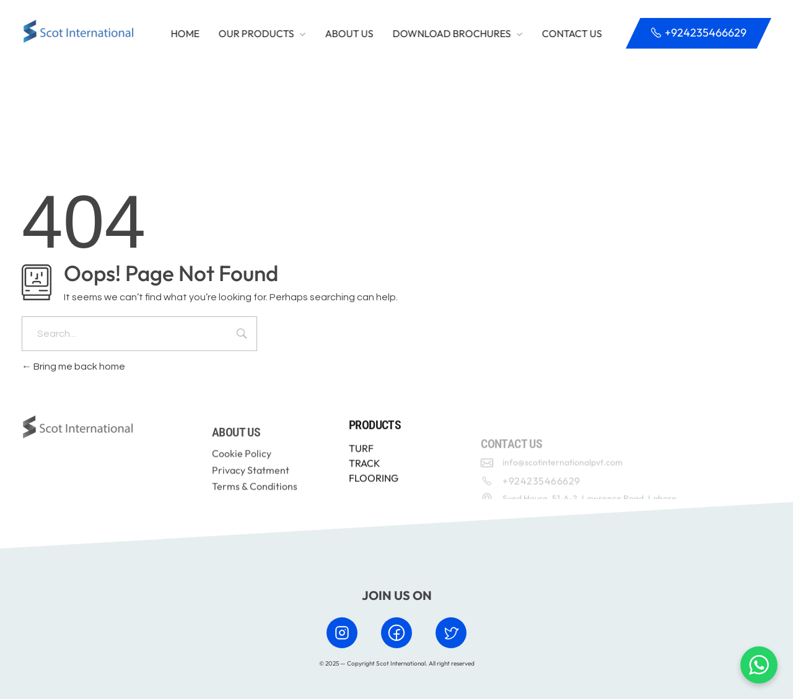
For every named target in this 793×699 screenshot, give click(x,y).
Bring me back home (73, 366)
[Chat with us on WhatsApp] (759, 665)
